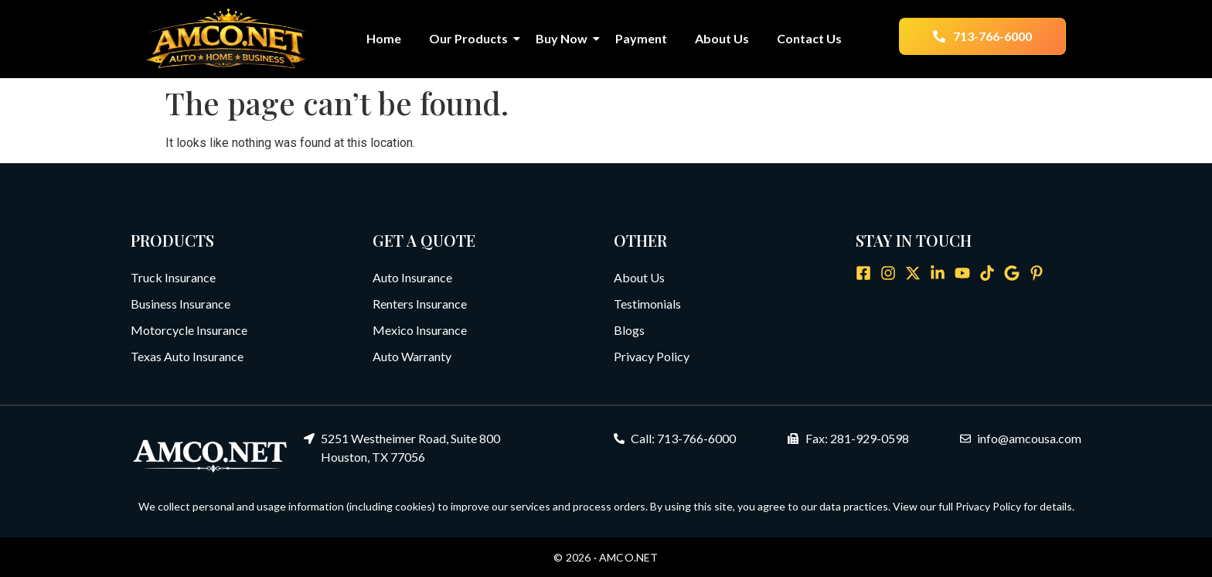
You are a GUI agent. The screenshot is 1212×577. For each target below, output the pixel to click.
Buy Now (565, 38)
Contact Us (809, 38)
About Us (722, 38)
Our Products (471, 38)
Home (383, 38)
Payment (641, 38)
